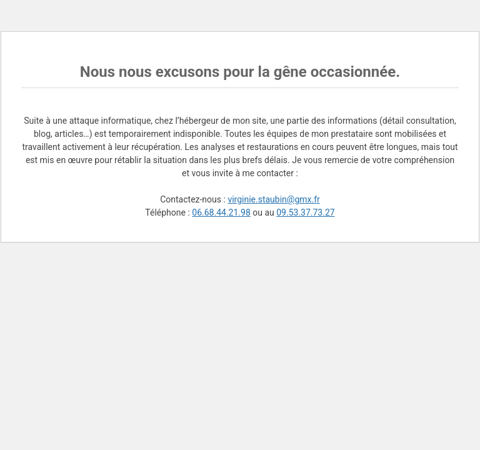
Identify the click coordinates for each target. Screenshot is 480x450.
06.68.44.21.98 (221, 213)
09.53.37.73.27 (305, 213)
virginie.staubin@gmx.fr (273, 199)
